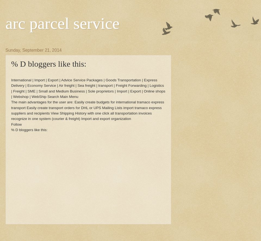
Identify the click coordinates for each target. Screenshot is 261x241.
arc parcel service (62, 23)
